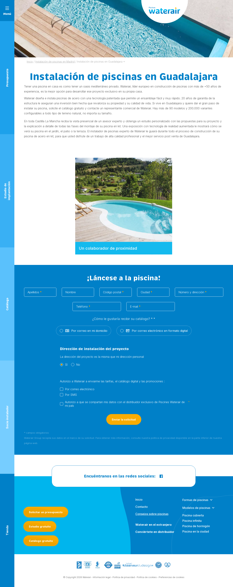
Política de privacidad (124, 580)
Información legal (102, 580)
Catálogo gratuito (41, 541)
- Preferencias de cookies (170, 580)
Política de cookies (147, 580)
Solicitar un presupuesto (46, 512)
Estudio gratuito (40, 526)
